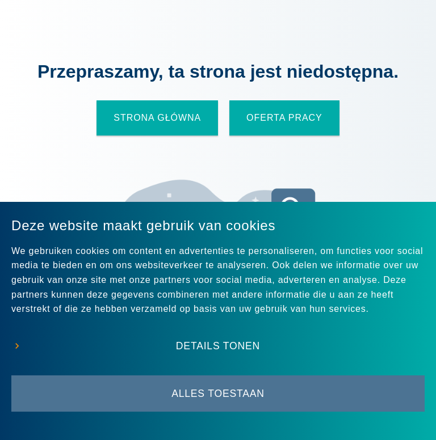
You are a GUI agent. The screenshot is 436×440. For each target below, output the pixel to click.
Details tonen (218, 346)
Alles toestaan (218, 393)
